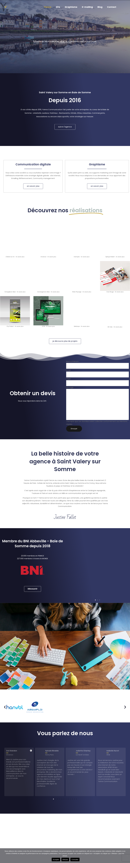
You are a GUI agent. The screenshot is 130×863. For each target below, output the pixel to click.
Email (97, 373)
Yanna (47, 6)
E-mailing (87, 6)
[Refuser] (127, 855)
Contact (111, 6)
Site (58, 6)
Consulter (75, 859)
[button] (95, 539)
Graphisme (71, 6)
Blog (100, 6)
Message (97, 403)
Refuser (65, 859)
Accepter (56, 859)
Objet (97, 382)
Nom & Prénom (97, 364)
